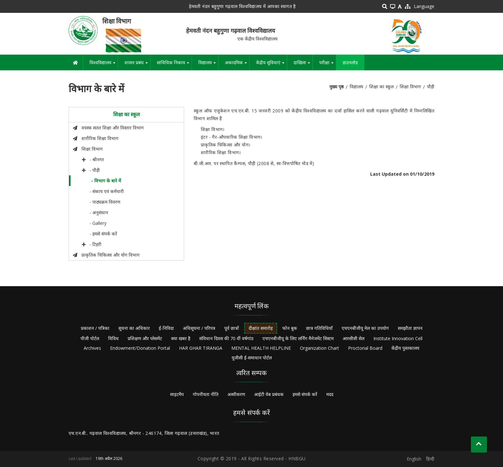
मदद (329, 394)
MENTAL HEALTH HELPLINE (261, 348)
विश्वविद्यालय (104, 64)
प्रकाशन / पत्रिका (95, 328)
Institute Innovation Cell (397, 338)
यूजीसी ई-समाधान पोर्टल (252, 358)
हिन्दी (430, 459)
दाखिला (303, 64)
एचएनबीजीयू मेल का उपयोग (365, 328)
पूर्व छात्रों (231, 328)
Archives (92, 348)
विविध (113, 338)
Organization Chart (319, 348)
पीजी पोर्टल (90, 338)
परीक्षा (327, 64)
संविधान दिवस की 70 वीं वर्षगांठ (226, 338)
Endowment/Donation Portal (140, 348)
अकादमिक (237, 64)
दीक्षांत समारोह (261, 328)
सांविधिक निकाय (174, 64)
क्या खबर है (180, 338)
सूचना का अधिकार (134, 328)
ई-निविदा (166, 328)
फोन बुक (289, 328)
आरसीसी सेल (353, 338)
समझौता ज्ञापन (410, 328)
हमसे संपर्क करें (305, 394)
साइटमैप (177, 394)
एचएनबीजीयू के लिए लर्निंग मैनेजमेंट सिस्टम (298, 338)
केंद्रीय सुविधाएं (271, 64)
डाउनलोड (350, 62)
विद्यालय (208, 64)
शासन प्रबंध (137, 64)
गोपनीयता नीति (205, 394)
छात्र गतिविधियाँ (319, 328)
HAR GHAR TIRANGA (200, 348)
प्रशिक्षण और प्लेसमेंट (145, 338)
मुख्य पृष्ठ (336, 87)
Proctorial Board (365, 348)
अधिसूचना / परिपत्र (199, 328)
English (414, 459)
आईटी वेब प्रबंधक (269, 394)
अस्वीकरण (236, 394)
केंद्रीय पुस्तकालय (405, 348)
